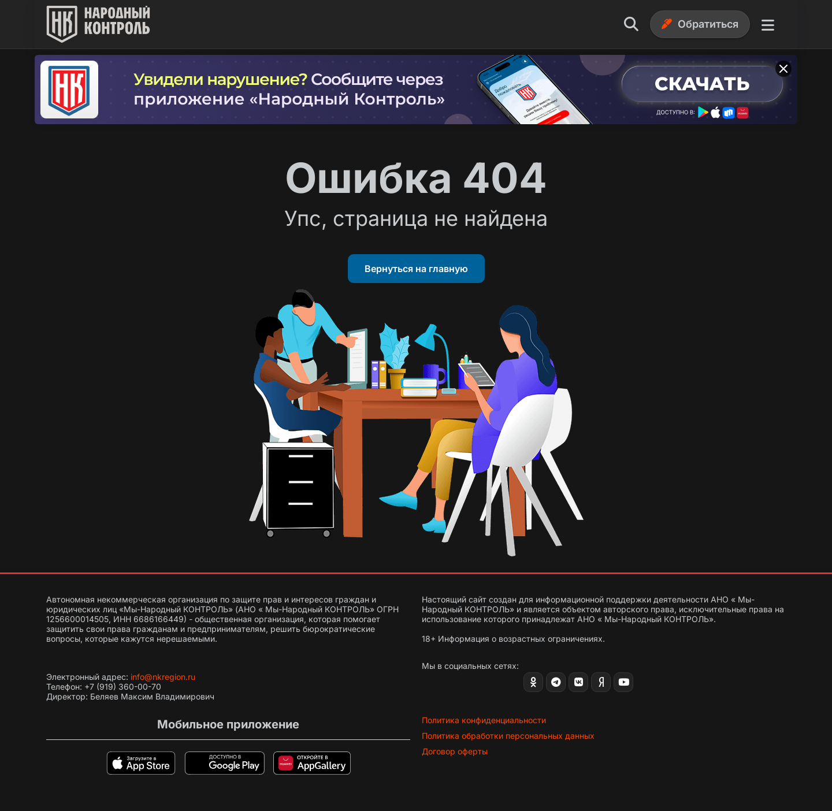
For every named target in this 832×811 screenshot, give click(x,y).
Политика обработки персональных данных (508, 736)
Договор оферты (455, 751)
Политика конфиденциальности (484, 720)
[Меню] (768, 24)
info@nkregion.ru (163, 677)
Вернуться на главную (416, 268)
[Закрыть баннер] (783, 69)
